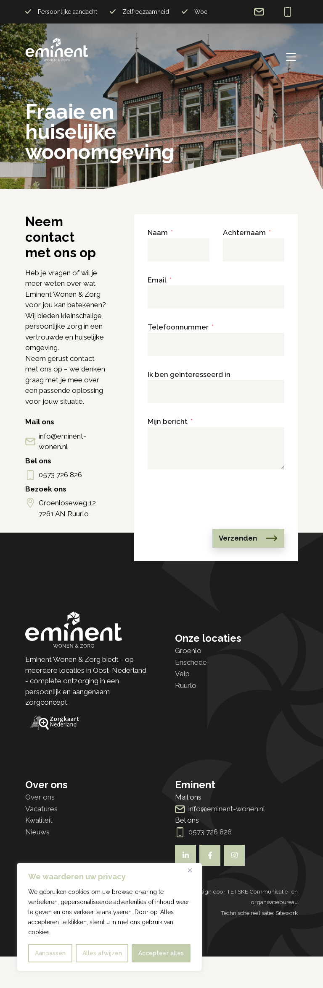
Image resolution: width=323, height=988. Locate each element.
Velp (182, 673)
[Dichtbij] (193, 870)
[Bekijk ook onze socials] (185, 855)
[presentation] (211, 499)
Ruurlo (185, 685)
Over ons (40, 797)
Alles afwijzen (102, 953)
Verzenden (238, 538)
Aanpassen (50, 953)
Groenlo (188, 650)
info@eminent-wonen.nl (259, 12)
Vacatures (41, 809)
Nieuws (37, 832)
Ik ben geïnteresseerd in (189, 374)
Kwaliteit (39, 820)
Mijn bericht (168, 421)
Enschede (191, 662)
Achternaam (244, 232)
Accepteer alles (161, 953)
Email (157, 280)
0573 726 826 (287, 12)
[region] (109, 917)
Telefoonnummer (178, 327)
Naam (158, 232)
